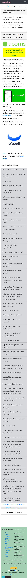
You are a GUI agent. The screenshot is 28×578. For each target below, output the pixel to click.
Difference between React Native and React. (13, 353)
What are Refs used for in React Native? (13, 272)
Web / (9, 6)
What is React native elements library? (12, 360)
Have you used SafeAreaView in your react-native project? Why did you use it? (14, 472)
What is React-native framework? (13, 170)
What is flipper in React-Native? (13, 437)
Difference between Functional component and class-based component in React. (12, 296)
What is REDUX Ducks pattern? (13, 208)
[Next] (26, 7)
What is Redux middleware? (12, 465)
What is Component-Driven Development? (11, 258)
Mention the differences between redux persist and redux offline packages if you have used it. (13, 444)
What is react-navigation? (11, 310)
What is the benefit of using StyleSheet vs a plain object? (12, 499)
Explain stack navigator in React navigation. (13, 346)
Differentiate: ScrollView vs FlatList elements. (11, 327)
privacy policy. (11, 574)
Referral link (7, 116)
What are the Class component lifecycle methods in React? (12, 452)
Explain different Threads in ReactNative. (12, 378)
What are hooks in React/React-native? (13, 214)
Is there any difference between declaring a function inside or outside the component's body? (13, 391)
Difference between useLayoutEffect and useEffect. (12, 480)
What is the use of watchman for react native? (13, 265)
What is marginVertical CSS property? (11, 320)
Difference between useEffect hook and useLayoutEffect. (14, 228)
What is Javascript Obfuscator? (13, 252)
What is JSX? (7, 181)
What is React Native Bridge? (12, 373)
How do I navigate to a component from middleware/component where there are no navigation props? (14, 490)
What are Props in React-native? (13, 186)
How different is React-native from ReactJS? (14, 420)
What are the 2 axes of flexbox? (13, 315)
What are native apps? (10, 234)
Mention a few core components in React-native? (14, 175)
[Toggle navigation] (25, 2)
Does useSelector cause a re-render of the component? (14, 399)
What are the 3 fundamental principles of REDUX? (12, 334)
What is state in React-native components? (12, 191)
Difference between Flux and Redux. (12, 221)
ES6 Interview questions (14, 508)
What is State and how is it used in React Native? (13, 431)
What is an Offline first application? (10, 246)
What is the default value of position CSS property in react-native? (12, 280)
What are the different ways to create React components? (12, 288)
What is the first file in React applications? (12, 413)
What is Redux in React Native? (13, 384)
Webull (5, 153)
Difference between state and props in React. (14, 198)
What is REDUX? (8, 204)
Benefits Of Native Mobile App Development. (12, 239)
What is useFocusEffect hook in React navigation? (12, 305)
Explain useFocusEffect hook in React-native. (13, 459)
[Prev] (2, 7)
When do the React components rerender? (13, 406)
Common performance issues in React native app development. (13, 367)
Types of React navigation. (11, 340)
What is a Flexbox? (9, 426)
